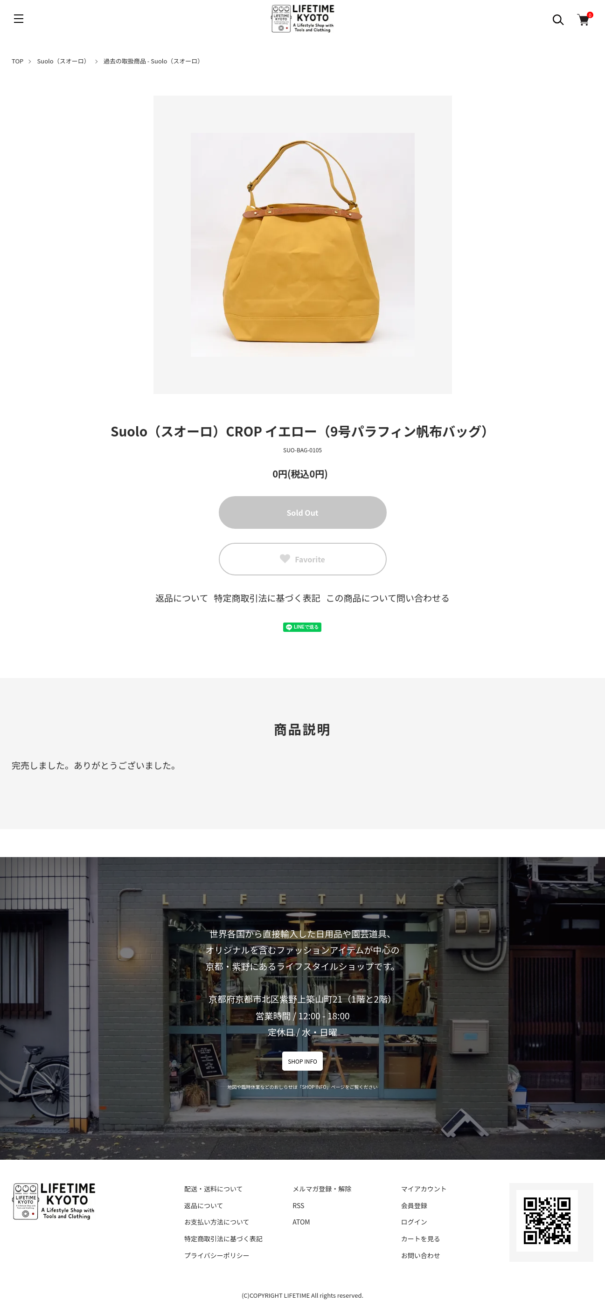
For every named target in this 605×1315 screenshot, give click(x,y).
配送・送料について (213, 1188)
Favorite (302, 559)
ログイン (414, 1221)
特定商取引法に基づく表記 (267, 597)
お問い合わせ (420, 1255)
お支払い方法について (217, 1221)
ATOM (301, 1221)
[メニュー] (18, 18)
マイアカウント (424, 1188)
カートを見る (420, 1238)
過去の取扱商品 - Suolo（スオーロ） (153, 60)
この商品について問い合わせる (388, 597)
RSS (298, 1205)
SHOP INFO (302, 1061)
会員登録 (414, 1205)
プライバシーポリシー (217, 1255)
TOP (17, 60)
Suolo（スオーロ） (63, 60)
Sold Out (302, 512)
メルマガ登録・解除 (321, 1188)
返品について (181, 597)
